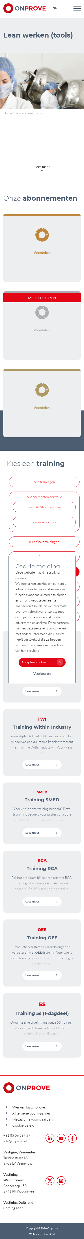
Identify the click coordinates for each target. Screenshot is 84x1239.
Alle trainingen (44, 482)
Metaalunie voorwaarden (32, 1119)
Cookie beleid (23, 1125)
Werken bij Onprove (28, 1107)
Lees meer (41, 691)
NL (54, 8)
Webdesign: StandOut (42, 1234)
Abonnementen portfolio (44, 497)
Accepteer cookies (41, 662)
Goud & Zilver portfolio (44, 507)
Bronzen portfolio (44, 522)
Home (7, 113)
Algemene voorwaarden (31, 1113)
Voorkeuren (42, 673)
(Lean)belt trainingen (44, 542)
